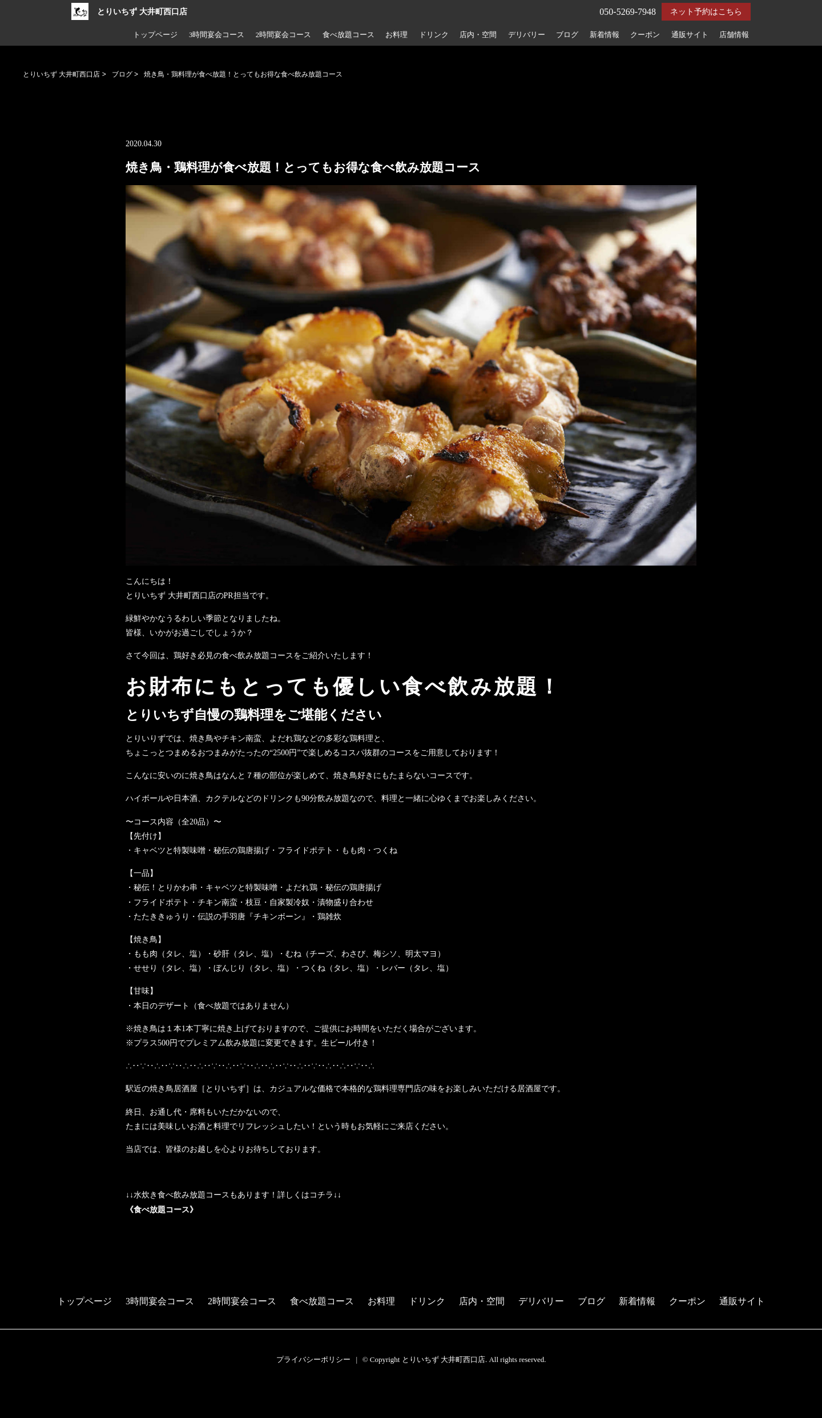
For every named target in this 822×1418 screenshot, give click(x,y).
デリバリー (526, 35)
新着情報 (604, 35)
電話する (19, 1411)
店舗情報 (734, 35)
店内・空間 (478, 35)
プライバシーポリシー (313, 1359)
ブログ (567, 35)
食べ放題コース (348, 35)
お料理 (396, 35)
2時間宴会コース (283, 35)
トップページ (155, 35)
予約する (19, 1396)
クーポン (645, 35)
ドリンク (434, 35)
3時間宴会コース (216, 35)
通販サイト (689, 35)
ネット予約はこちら (706, 11)
